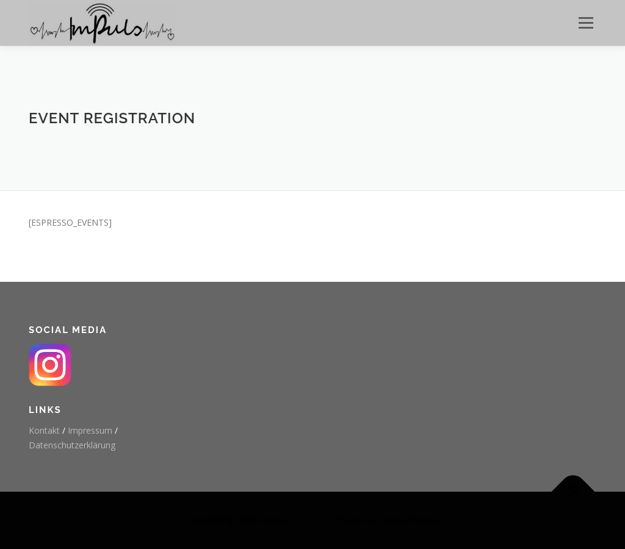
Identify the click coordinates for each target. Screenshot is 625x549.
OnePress (314, 520)
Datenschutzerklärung (72, 445)
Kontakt (44, 430)
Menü (585, 23)
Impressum (90, 430)
